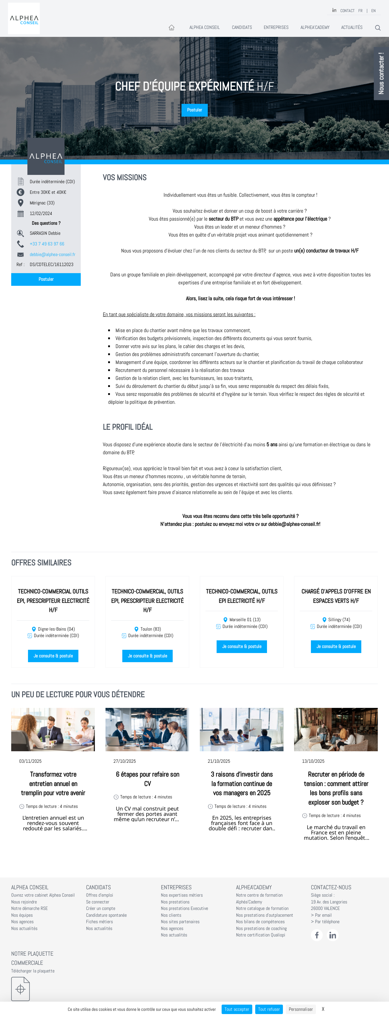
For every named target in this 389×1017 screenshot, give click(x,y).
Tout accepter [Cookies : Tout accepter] (237, 1009)
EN (373, 10)
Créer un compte (100, 908)
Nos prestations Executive (184, 908)
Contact (347, 10)
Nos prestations (175, 902)
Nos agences (22, 922)
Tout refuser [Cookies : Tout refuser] (269, 1009)
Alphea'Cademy (315, 27)
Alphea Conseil (204, 27)
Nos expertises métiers (182, 895)
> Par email (321, 915)
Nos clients (171, 915)
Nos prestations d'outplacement (264, 915)
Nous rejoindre (24, 902)
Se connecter (97, 902)
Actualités (351, 27)
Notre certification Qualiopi (260, 935)
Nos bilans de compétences (260, 922)
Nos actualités (24, 928)
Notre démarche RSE (29, 908)
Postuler (194, 110)
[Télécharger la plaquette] (44, 989)
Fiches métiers (99, 922)
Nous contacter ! (381, 74)
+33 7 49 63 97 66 (47, 244)
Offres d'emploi (99, 895)
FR (360, 10)
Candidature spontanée (106, 915)
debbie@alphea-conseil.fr (52, 254)
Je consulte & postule (53, 656)
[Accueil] (171, 28)
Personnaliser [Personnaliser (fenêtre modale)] (301, 1009)
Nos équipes (22, 915)
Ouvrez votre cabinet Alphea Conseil (43, 895)
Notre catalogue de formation (262, 908)
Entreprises (276, 27)
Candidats (242, 27)
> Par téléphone (325, 922)
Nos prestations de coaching (261, 928)
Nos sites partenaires (180, 922)
